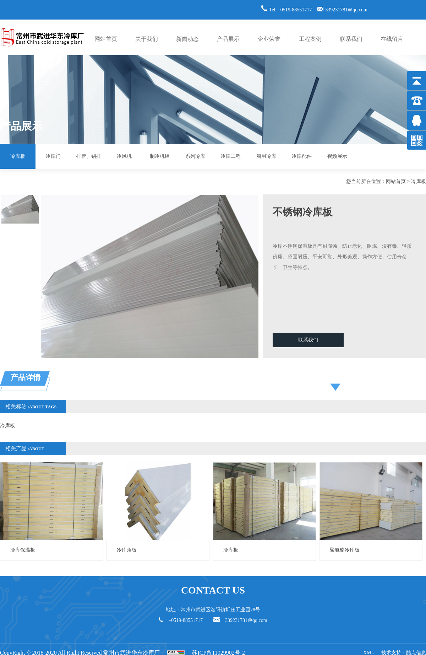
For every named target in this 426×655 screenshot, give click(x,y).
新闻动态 (187, 39)
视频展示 (337, 156)
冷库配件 (302, 156)
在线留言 (392, 39)
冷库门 (53, 156)
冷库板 (17, 156)
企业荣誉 (269, 39)
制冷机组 (160, 156)
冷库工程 (231, 156)
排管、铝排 (88, 156)
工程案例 (310, 39)
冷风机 (124, 156)
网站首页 (105, 39)
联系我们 (351, 39)
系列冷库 (195, 156)
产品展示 (228, 39)
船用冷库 (266, 156)
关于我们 (146, 39)
